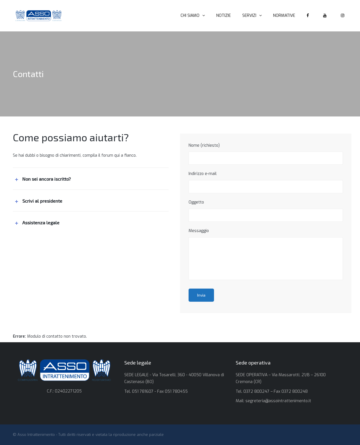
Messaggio (266, 254)
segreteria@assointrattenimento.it (278, 401)
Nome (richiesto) (266, 154)
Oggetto (266, 211)
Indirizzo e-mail (266, 182)
